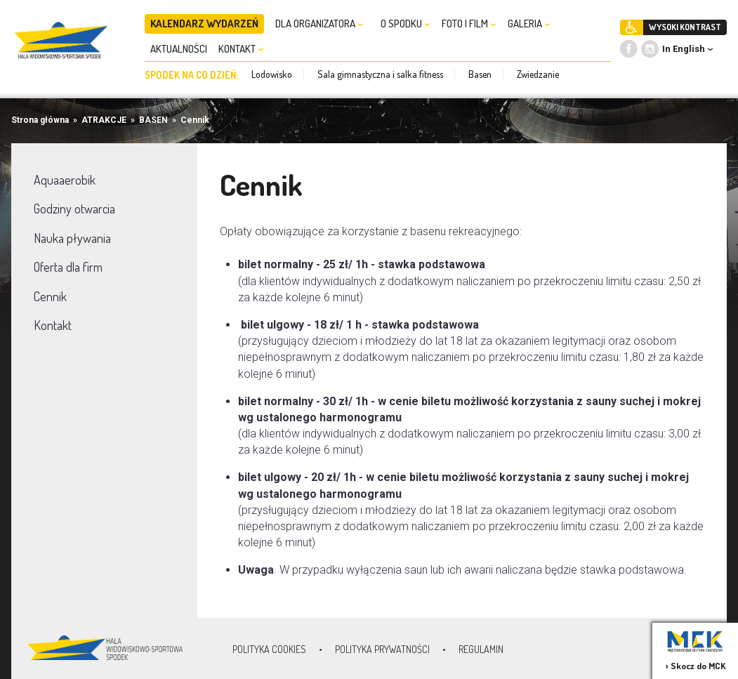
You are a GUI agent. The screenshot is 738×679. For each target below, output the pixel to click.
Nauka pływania (72, 238)
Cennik (194, 120)
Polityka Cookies (269, 649)
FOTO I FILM (469, 23)
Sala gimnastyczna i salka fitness (380, 74)
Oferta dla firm (68, 267)
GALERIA (529, 23)
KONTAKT (241, 48)
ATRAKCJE (103, 120)
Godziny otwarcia (74, 208)
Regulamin (481, 649)
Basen (480, 74)
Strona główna (40, 120)
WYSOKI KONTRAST (685, 27)
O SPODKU (405, 23)
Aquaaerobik (64, 179)
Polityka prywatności (382, 649)
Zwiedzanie (538, 74)
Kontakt (53, 325)
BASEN (153, 120)
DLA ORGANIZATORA (319, 23)
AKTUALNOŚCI (178, 48)
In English (683, 49)
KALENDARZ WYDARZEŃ (204, 23)
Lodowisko (271, 74)
